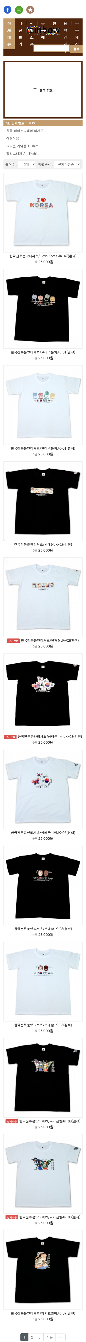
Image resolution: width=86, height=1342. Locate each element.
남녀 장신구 (65, 37)
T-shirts (43, 89)
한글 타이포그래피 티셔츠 (25, 130)
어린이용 (12, 138)
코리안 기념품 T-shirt (22, 146)
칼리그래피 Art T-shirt (22, 153)
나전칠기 (20, 34)
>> (60, 1337)
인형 (54, 27)
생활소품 (32, 34)
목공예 (43, 30)
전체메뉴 (9, 34)
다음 (49, 1337)
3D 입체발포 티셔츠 (20, 123)
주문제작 (77, 34)
